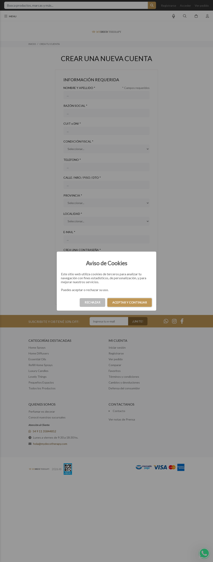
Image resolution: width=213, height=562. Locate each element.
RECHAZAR (92, 302)
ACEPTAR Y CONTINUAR (129, 302)
